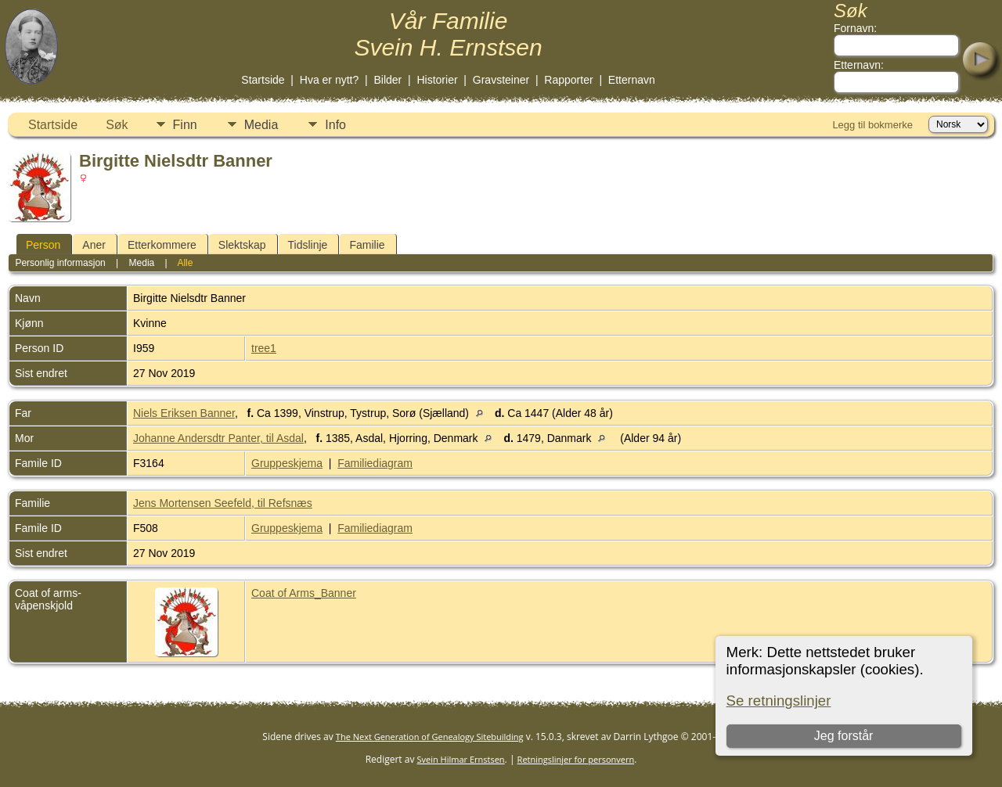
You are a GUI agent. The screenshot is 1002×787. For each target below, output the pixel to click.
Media (261, 124)
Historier (436, 80)
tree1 (263, 348)
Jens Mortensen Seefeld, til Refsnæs (222, 503)
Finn (185, 124)
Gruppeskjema (287, 463)
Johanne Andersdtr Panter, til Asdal (218, 438)
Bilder (387, 80)
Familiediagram (375, 463)
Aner (94, 245)
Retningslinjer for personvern (576, 759)
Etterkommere (162, 245)
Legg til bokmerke (872, 125)
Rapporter (568, 80)
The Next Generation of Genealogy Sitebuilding (430, 736)
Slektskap (242, 245)
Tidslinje (308, 245)
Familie (366, 245)
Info (335, 124)
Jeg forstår (844, 735)
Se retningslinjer (778, 700)
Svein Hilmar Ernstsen (461, 759)
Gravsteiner (501, 80)
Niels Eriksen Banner (184, 413)
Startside (262, 80)
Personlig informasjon (60, 262)
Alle (185, 262)
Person (43, 245)
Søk (117, 124)
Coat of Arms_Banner (303, 593)
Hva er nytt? (329, 80)
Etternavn (631, 80)
